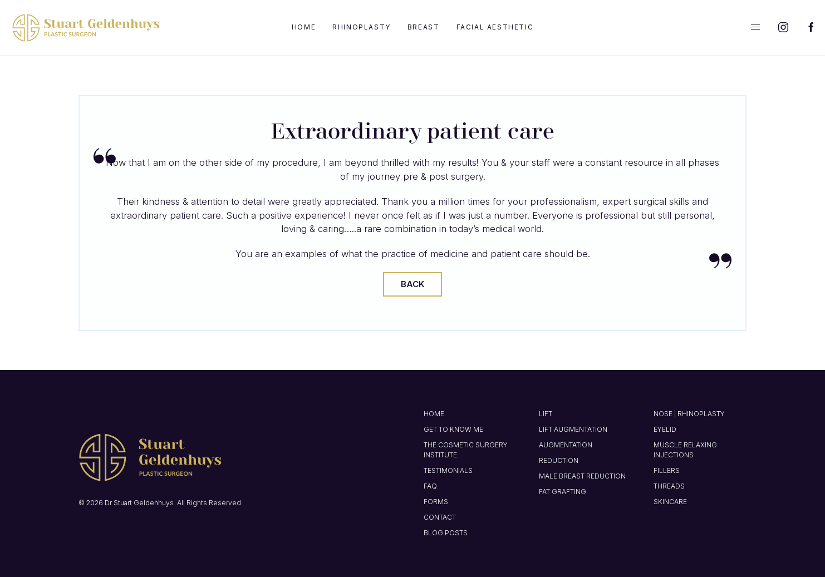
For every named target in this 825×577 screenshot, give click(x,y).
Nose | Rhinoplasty (689, 414)
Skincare (670, 501)
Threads (669, 486)
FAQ (430, 486)
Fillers (667, 470)
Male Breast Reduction (582, 476)
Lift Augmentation (573, 429)
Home (304, 27)
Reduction (558, 460)
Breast (423, 27)
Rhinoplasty (361, 27)
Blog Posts (446, 533)
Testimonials (448, 470)
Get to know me (453, 429)
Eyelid (665, 429)
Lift (545, 414)
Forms (436, 501)
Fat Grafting (562, 491)
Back (412, 284)
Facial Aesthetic (495, 27)
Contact (440, 517)
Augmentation (565, 445)
